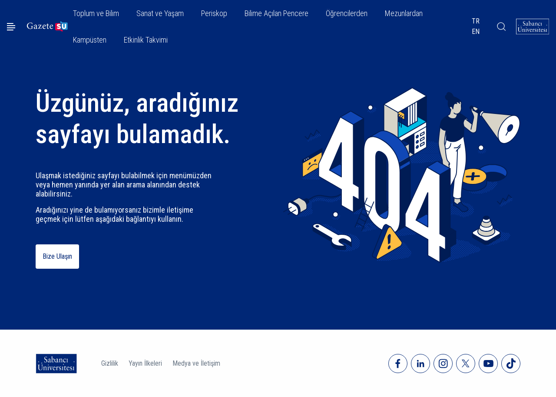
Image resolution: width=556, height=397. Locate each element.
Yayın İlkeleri (145, 363)
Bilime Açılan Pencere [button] (276, 13)
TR (476, 21)
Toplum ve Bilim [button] (96, 13)
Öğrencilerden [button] (346, 13)
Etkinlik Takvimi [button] (146, 39)
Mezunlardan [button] (404, 13)
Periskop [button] (214, 13)
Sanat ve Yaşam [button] (160, 13)
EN (476, 31)
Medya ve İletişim (196, 363)
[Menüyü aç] (11, 26)
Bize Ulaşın (57, 256)
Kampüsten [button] (89, 39)
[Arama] (501, 26)
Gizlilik (109, 363)
